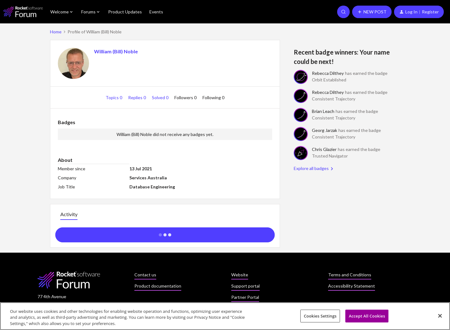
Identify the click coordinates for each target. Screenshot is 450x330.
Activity (69, 214)
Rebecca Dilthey (328, 73)
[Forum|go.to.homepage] (23, 11)
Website (239, 274)
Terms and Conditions (349, 274)
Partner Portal (245, 297)
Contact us (145, 274)
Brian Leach (323, 111)
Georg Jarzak (324, 130)
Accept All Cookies (367, 318)
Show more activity (165, 233)
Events (156, 11)
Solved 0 (160, 97)
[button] (372, 12)
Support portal (245, 286)
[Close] (440, 317)
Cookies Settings (320, 318)
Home (56, 31)
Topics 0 (114, 97)
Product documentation (157, 286)
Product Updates (125, 11)
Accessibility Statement (351, 286)
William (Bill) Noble (116, 51)
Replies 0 (137, 97)
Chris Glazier (324, 149)
